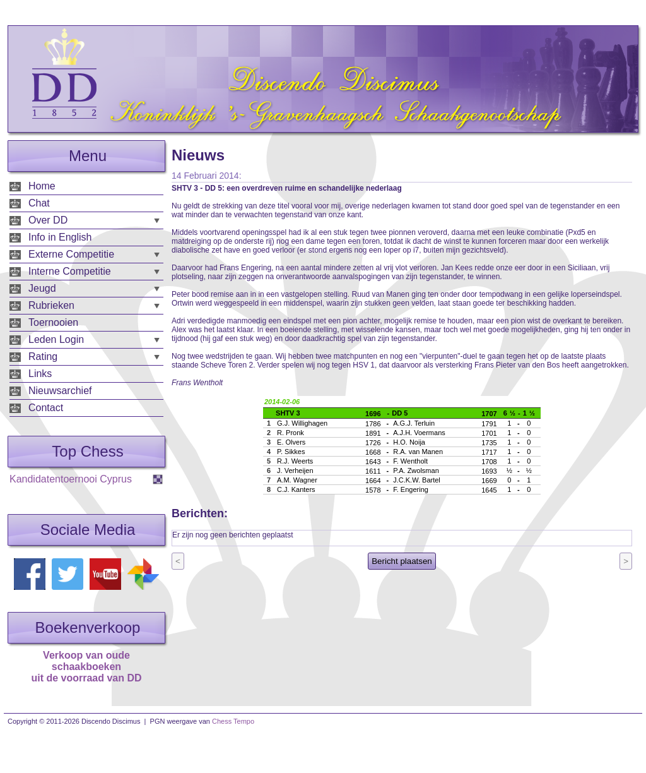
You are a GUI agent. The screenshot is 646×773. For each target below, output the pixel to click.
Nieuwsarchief (59, 390)
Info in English (60, 237)
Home (42, 186)
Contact (45, 407)
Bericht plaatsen (402, 561)
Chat (39, 203)
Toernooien (53, 322)
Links (40, 373)
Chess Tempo (233, 721)
